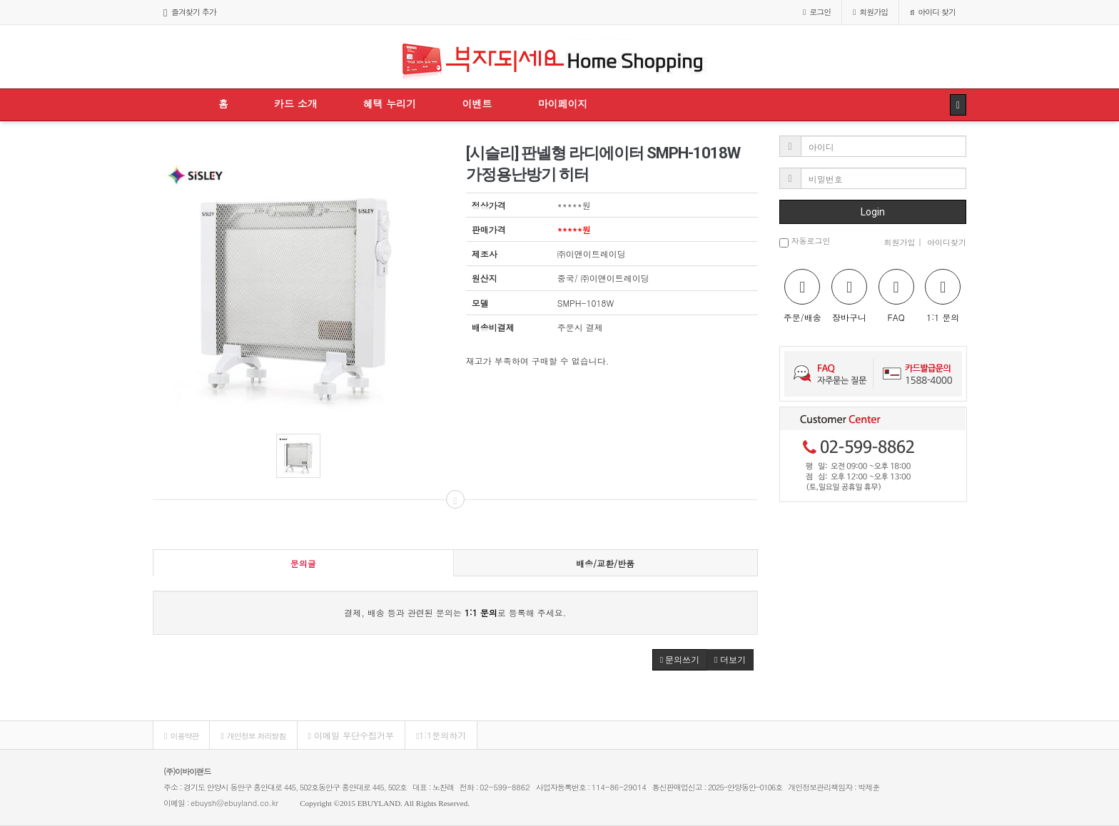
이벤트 (477, 103)
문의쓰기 (679, 660)
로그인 (817, 11)
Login (873, 212)
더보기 (729, 660)
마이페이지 (562, 103)
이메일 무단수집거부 (351, 735)
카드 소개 (296, 103)
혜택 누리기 (390, 103)
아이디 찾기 (933, 11)
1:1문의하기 (441, 735)
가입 (870, 11)
